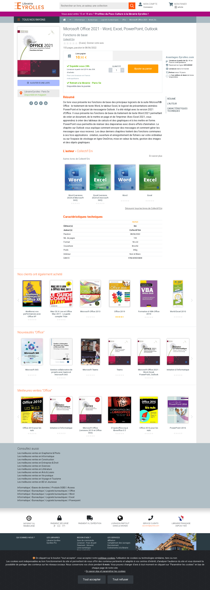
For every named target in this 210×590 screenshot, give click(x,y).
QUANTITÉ (116, 66)
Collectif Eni (69, 39)
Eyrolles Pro (52, 543)
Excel (71, 497)
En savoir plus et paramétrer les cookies (105, 571)
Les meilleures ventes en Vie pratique (35, 475)
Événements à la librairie (118, 548)
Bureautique (38, 491)
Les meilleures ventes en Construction (35, 459)
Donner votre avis (95, 43)
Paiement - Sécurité (85, 545)
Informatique (23, 487)
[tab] (88, 56)
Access (71, 487)
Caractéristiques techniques (177, 109)
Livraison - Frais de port (86, 543)
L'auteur (172, 103)
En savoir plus (155, 156)
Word (71, 494)
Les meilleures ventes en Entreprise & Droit (37, 463)
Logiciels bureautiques (56, 491)
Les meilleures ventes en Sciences (33, 466)
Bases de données (41, 487)
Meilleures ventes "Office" (34, 390)
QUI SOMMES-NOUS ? (25, 538)
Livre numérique (84, 548)
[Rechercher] (94, 5)
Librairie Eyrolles (53, 540)
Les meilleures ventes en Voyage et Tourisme (39, 479)
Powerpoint (74, 500)
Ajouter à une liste (38, 83)
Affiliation (111, 540)
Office (72, 491)
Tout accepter (92, 579)
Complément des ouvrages (119, 543)
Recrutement (113, 545)
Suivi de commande (85, 540)
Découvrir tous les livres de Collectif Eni (143, 208)
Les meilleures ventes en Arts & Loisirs (35, 472)
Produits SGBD (59, 487)
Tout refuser (120, 579)
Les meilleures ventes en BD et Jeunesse (37, 482)
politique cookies (106, 558)
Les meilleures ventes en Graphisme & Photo (38, 453)
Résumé (171, 99)
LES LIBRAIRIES (53, 538)
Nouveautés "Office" (30, 332)
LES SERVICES (114, 538)
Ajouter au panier (143, 68)
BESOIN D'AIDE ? (84, 538)
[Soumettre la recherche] (132, 5)
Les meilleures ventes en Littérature (34, 469)
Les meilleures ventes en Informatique (35, 456)
